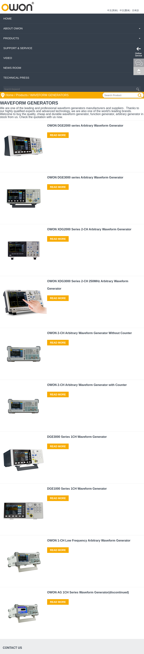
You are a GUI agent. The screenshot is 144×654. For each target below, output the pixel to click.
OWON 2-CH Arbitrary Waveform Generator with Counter (87, 384)
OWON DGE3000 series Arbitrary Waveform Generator (85, 177)
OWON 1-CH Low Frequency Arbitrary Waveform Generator (88, 540)
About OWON (13, 28)
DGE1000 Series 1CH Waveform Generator (77, 488)
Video (7, 57)
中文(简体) (112, 10)
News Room (12, 67)
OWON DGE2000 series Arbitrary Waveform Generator (85, 125)
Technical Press (16, 77)
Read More (58, 135)
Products (11, 38)
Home (7, 18)
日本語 (135, 10)
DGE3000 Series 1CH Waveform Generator (77, 436)
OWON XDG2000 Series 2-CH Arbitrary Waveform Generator (89, 229)
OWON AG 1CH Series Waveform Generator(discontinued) (88, 592)
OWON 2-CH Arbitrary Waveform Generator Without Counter (89, 333)
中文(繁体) (125, 10)
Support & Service (17, 48)
